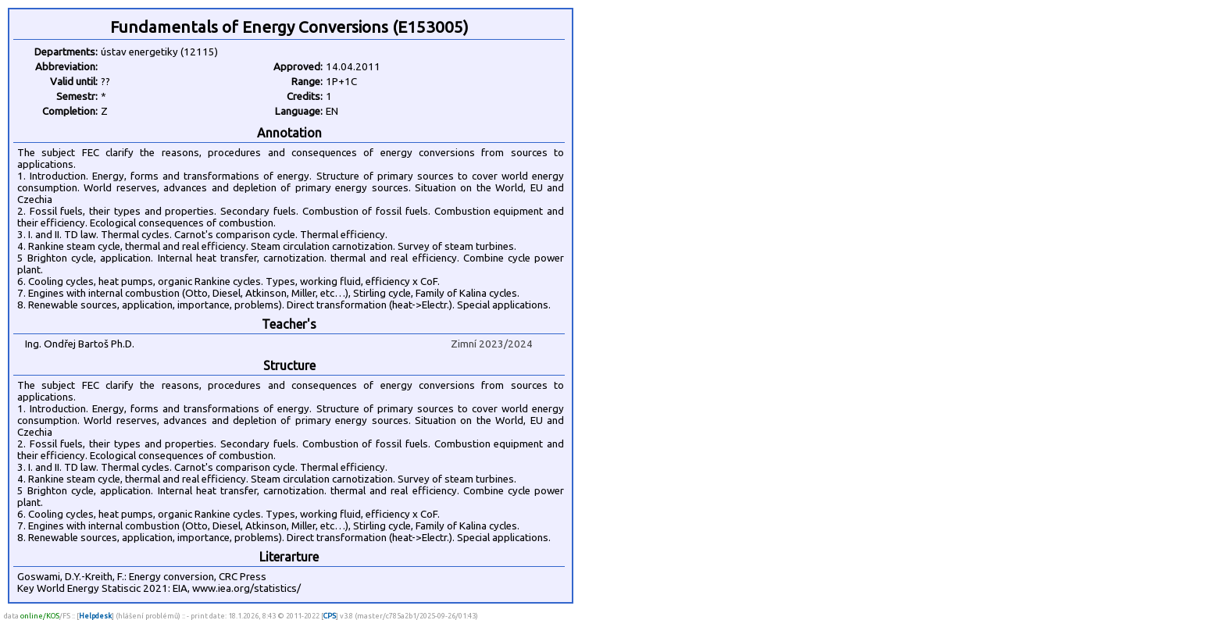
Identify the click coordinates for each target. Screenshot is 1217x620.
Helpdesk (95, 615)
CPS (329, 615)
